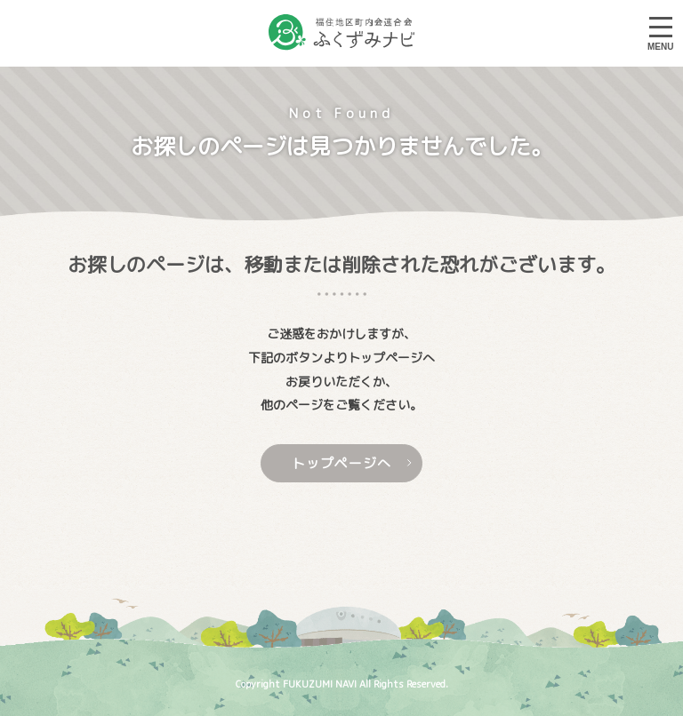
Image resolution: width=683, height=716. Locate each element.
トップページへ (352, 463)
